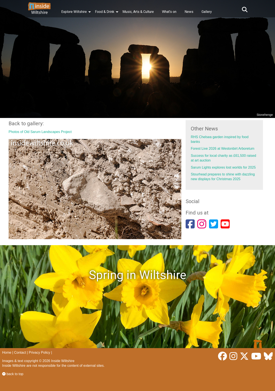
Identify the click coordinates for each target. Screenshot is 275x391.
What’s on (169, 12)
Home (6, 352)
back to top (12, 374)
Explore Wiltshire (74, 12)
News (189, 12)
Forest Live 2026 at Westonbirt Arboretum (222, 148)
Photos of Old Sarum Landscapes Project (40, 132)
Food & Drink (104, 12)
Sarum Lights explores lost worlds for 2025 (223, 167)
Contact (20, 352)
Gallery (207, 12)
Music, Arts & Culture (138, 12)
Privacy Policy (39, 352)
